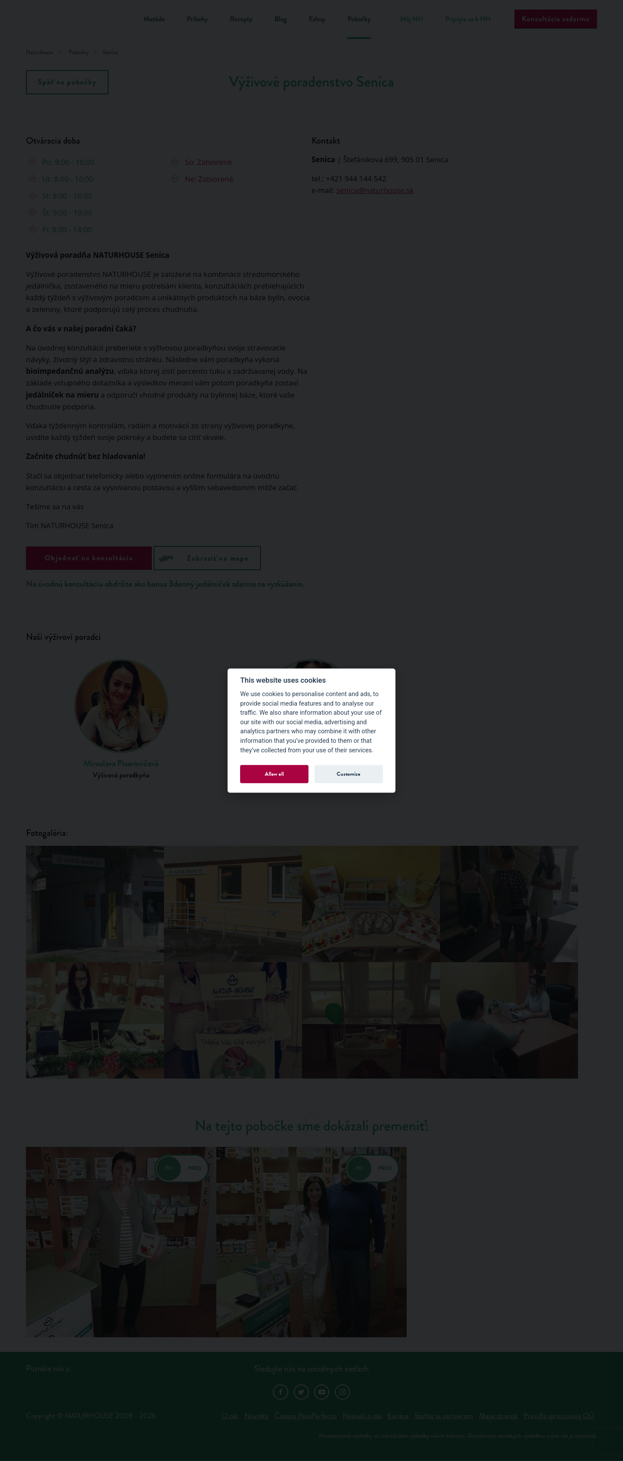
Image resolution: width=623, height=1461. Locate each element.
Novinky (256, 1415)
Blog (280, 19)
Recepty (241, 19)
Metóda (154, 19)
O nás (230, 1415)
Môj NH (411, 19)
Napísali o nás (362, 1415)
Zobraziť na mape (204, 557)
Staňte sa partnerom (443, 1415)
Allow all (274, 774)
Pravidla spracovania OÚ (558, 1415)
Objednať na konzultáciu (89, 557)
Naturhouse (39, 52)
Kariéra (397, 1415)
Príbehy (197, 19)
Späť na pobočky (67, 82)
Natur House (74, 20)
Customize (348, 774)
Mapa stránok (498, 1415)
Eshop (317, 19)
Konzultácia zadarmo (556, 18)
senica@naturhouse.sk (375, 190)
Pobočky (359, 19)
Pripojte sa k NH (468, 19)
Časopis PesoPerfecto (305, 1415)
